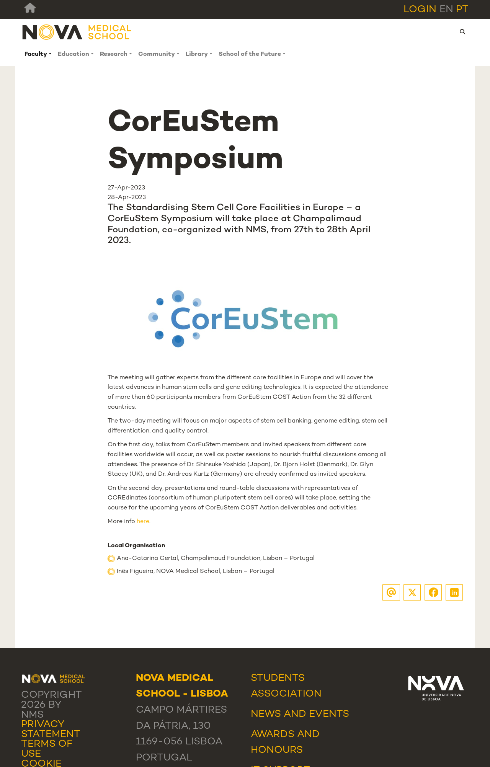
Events (329, 714)
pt (462, 10)
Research (113, 54)
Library (197, 54)
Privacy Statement (50, 730)
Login (419, 10)
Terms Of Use (47, 749)
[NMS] (77, 32)
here (143, 522)
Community (156, 54)
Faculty (35, 54)
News (266, 714)
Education (73, 54)
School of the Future (250, 54)
